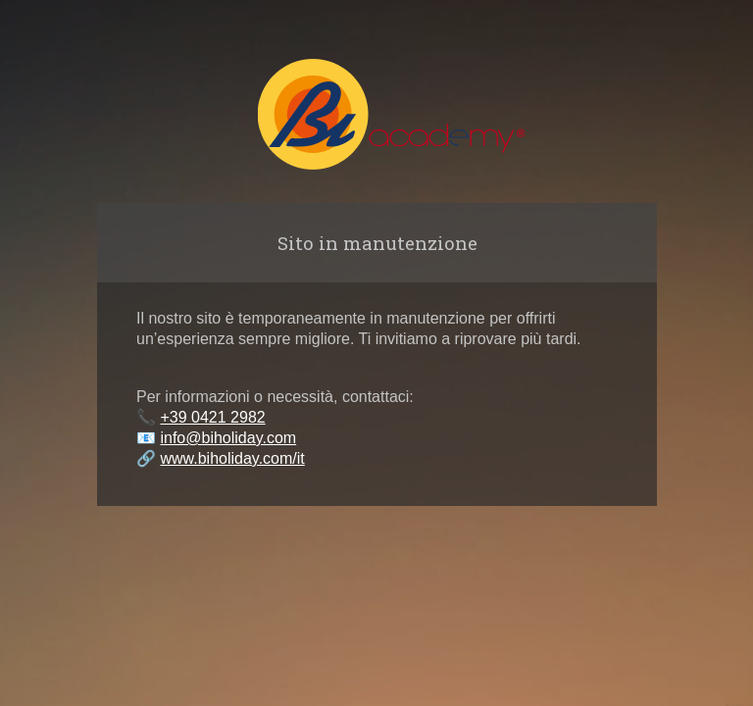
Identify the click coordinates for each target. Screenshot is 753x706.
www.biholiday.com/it (232, 458)
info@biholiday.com (228, 437)
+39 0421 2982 (212, 417)
